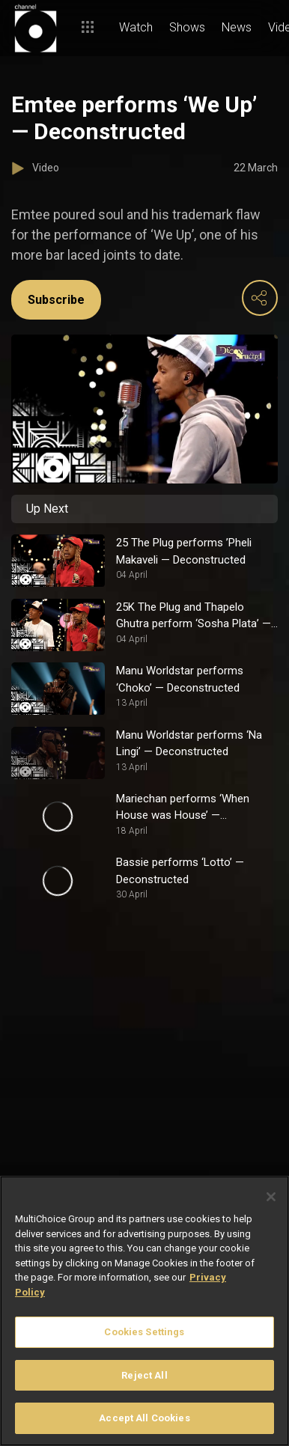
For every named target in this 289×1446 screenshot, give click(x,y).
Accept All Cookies (144, 1418)
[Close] (271, 1196)
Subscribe (56, 300)
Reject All (144, 1375)
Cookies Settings (144, 1331)
